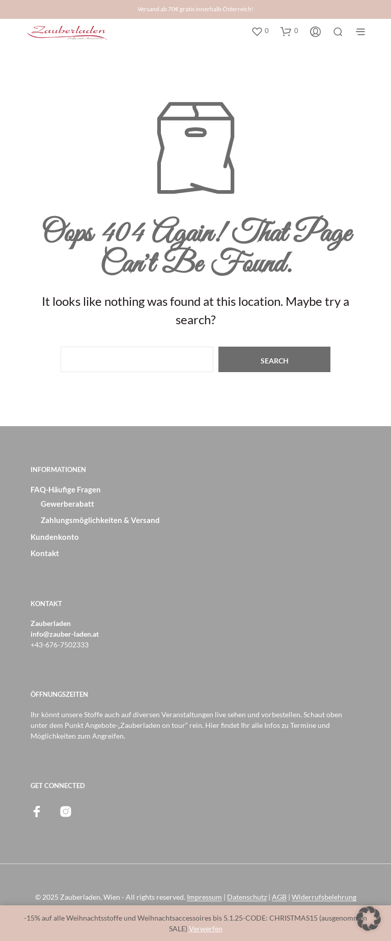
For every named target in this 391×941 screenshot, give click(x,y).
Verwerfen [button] (205, 928)
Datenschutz (247, 897)
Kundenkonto (55, 536)
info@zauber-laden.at (65, 634)
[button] (260, 31)
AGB (279, 897)
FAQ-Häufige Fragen (66, 489)
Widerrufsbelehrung (324, 897)
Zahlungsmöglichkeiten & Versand (100, 520)
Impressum (204, 897)
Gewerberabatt (67, 503)
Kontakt (45, 553)
